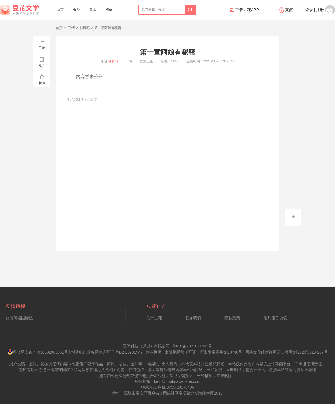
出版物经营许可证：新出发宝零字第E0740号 (203, 352)
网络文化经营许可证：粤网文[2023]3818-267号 (286, 352)
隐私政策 (232, 318)
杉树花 (85, 28)
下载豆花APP (244, 10)
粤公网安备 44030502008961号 (37, 352)
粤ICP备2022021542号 (192, 346)
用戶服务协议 (275, 318)
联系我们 (193, 318)
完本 (92, 10)
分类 (76, 10)
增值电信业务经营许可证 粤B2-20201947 (107, 352)
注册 (320, 10)
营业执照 (153, 352)
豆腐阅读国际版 (19, 318)
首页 (60, 10)
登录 (309, 10)
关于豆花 (154, 318)
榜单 (109, 10)
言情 (71, 28)
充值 (286, 10)
